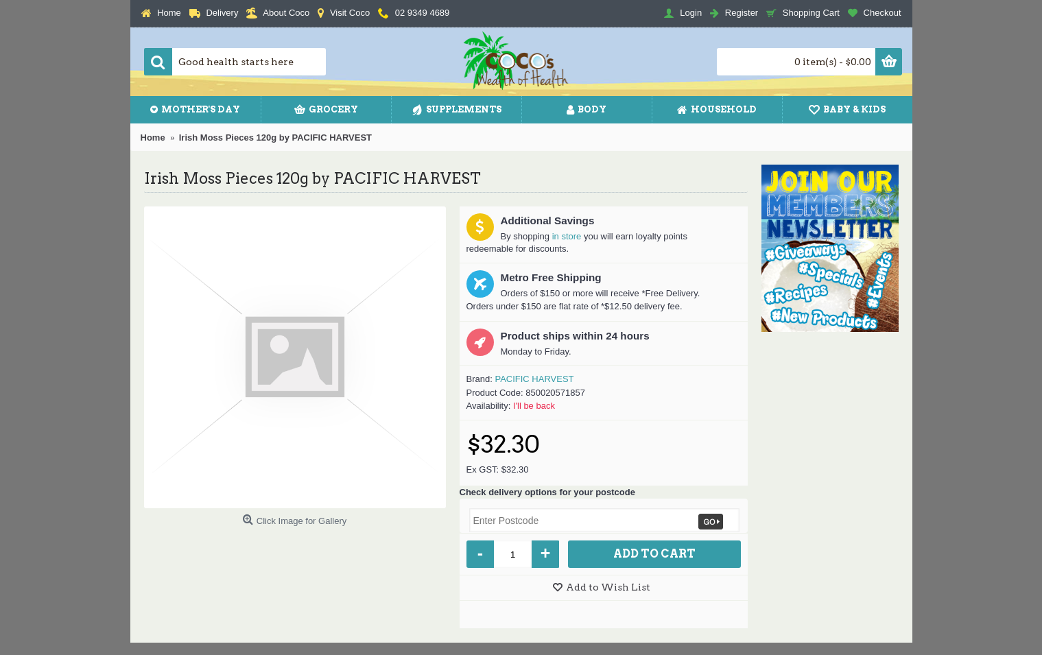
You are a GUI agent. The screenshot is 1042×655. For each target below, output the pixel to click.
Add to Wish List (608, 587)
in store (567, 236)
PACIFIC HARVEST (534, 379)
